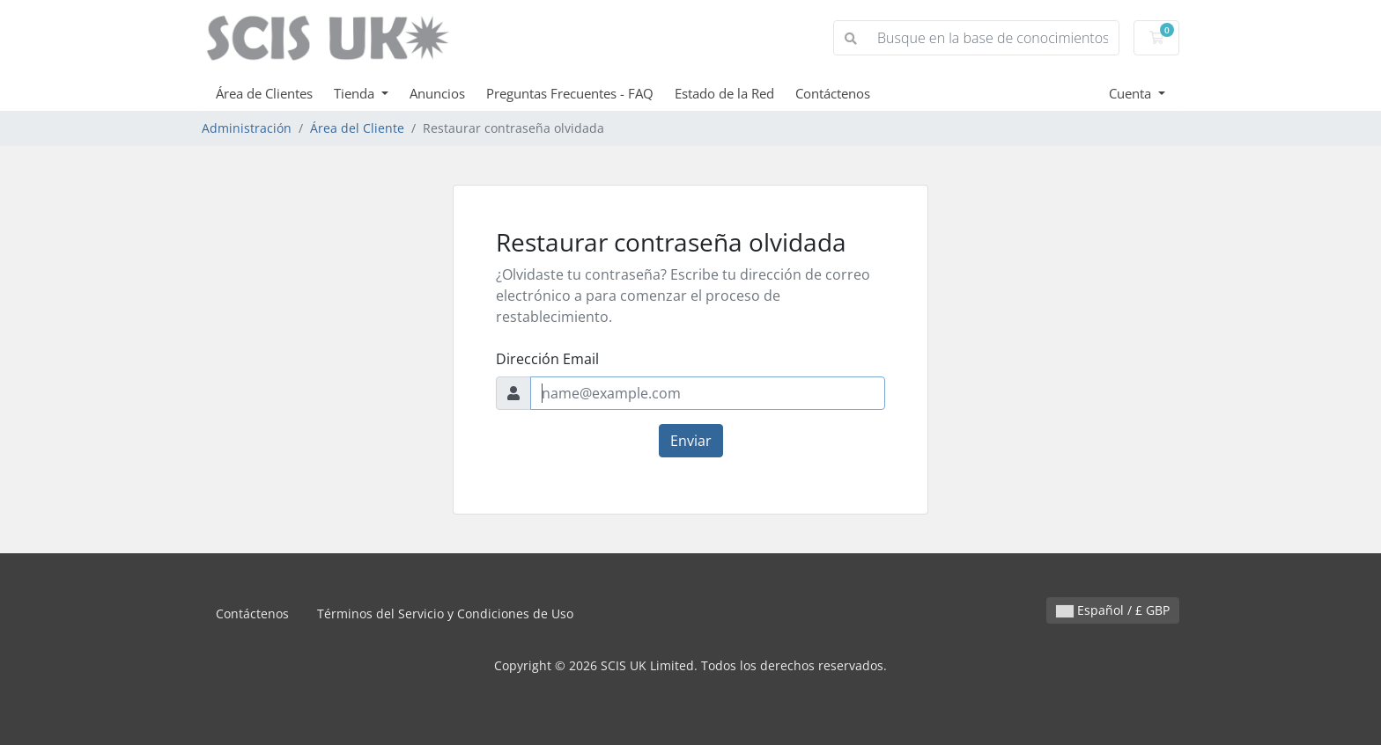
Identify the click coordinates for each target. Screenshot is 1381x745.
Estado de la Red (724, 93)
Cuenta (1132, 93)
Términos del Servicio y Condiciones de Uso (445, 613)
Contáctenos (832, 93)
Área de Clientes (264, 93)
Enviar (691, 440)
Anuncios (437, 93)
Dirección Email (547, 359)
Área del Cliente (357, 128)
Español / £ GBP (1113, 610)
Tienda (356, 93)
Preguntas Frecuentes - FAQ (570, 93)
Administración (247, 128)
